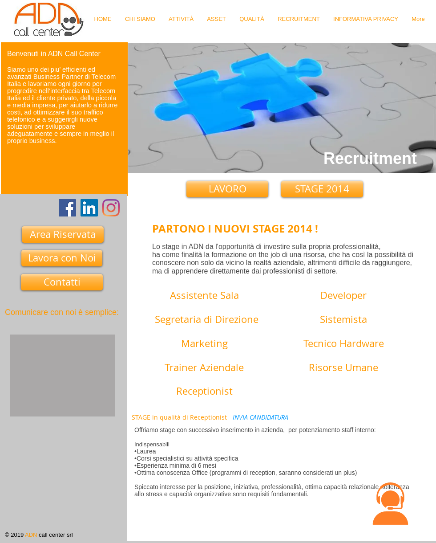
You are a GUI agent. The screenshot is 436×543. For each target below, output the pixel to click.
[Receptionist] (204, 393)
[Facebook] (67, 207)
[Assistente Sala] (204, 297)
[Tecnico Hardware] (343, 345)
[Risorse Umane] (343, 369)
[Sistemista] (343, 321)
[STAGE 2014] (322, 189)
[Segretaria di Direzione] (207, 321)
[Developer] (343, 297)
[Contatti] (62, 282)
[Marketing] (204, 345)
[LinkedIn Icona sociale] (89, 207)
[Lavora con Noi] (61, 258)
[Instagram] (111, 207)
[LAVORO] (227, 189)
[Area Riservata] (63, 234)
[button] (390, 503)
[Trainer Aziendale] (204, 369)
